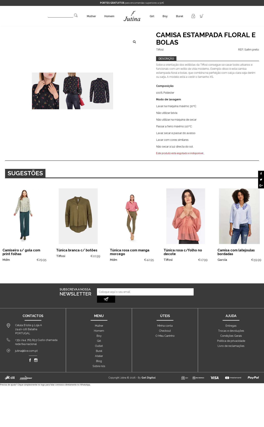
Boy (165, 16)
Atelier (99, 348)
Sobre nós (99, 358)
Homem (109, 16)
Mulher (91, 16)
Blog (99, 353)
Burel (179, 16)
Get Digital (148, 370)
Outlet (99, 338)
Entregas (231, 318)
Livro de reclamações (231, 338)
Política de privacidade (231, 333)
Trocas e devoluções (231, 323)
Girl (152, 16)
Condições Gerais (231, 328)
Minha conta (165, 318)
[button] (134, 42)
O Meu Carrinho (165, 328)
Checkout (165, 323)
